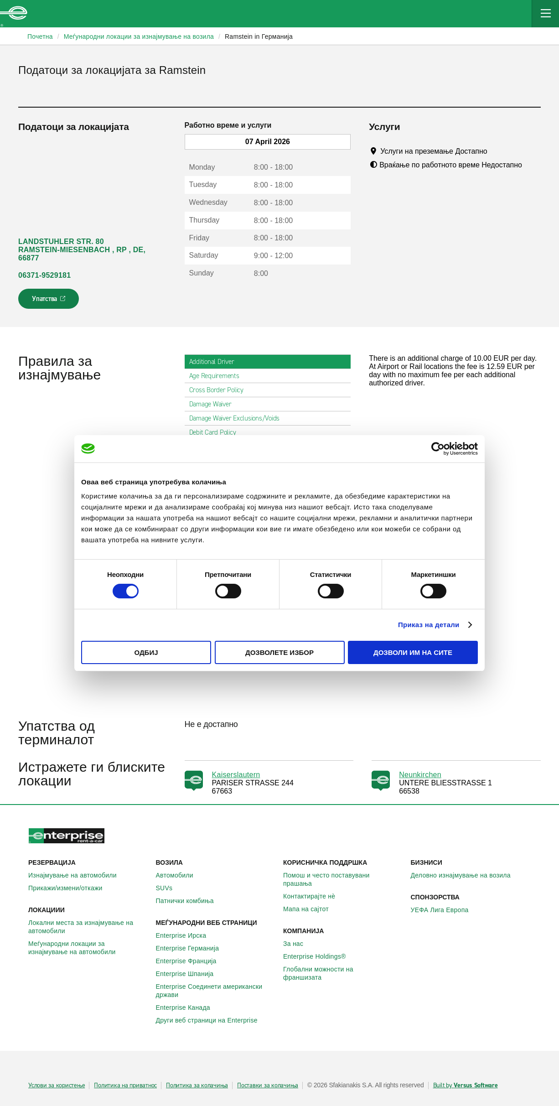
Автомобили (179, 875)
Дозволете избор (279, 652)
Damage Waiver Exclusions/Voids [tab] (238, 418)
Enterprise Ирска (186, 935)
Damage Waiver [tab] (214, 404)
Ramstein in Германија (259, 36)
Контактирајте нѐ (314, 896)
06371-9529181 (44, 275)
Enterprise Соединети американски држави (216, 990)
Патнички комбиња (190, 900)
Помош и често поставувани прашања (343, 879)
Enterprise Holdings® (319, 956)
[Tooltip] (496, 151)
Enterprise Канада (188, 1007)
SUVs (169, 888)
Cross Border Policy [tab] (220, 390)
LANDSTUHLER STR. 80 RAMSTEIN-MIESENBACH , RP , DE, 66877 (81, 250)
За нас (298, 943)
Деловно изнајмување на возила (466, 875)
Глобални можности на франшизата (343, 973)
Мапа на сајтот (311, 909)
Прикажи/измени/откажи (70, 888)
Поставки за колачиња (267, 1085)
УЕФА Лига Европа (445, 910)
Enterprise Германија (192, 948)
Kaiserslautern (236, 775)
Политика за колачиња (197, 1085)
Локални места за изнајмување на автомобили (88, 927)
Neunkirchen (420, 775)
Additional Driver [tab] (215, 361)
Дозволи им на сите (412, 652)
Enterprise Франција (191, 961)
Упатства (49, 301)
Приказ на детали (429, 624)
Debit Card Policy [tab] (216, 432)
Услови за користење (56, 1085)
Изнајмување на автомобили (77, 875)
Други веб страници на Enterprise (212, 1020)
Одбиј (146, 652)
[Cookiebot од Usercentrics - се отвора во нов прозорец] (438, 448)
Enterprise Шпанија (190, 973)
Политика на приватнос (125, 1085)
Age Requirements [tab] (218, 375)
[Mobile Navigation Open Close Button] (545, 13)
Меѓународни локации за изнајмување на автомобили (88, 947)
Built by (465, 1085)
